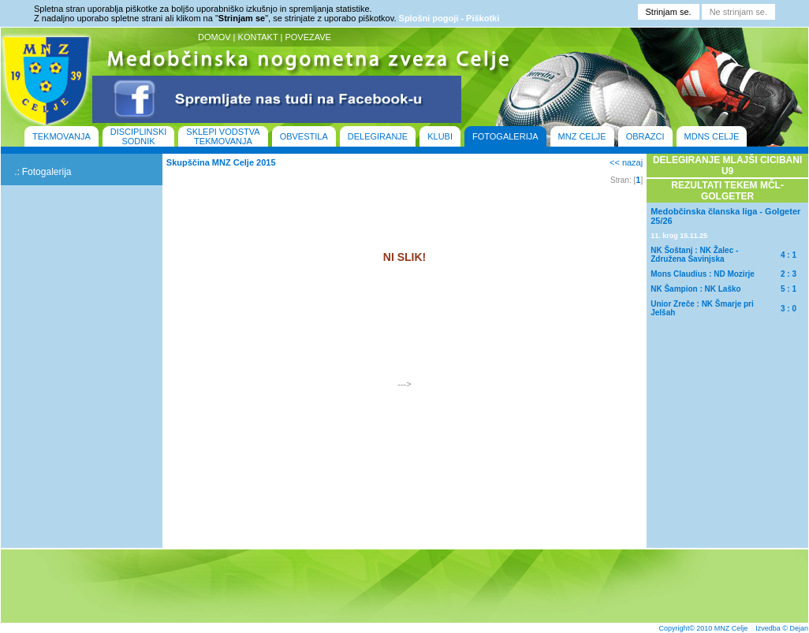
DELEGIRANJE (378, 136)
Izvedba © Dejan (781, 628)
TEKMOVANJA (61, 136)
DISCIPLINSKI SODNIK (138, 136)
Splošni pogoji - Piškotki (449, 18)
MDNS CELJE (712, 136)
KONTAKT (258, 37)
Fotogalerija (47, 171)
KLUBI (440, 136)
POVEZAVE (307, 37)
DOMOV (214, 37)
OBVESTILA (304, 136)
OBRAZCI (645, 136)
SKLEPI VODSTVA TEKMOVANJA (222, 136)
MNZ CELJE (582, 136)
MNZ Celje (731, 628)
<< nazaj (626, 162)
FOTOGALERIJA (505, 136)
